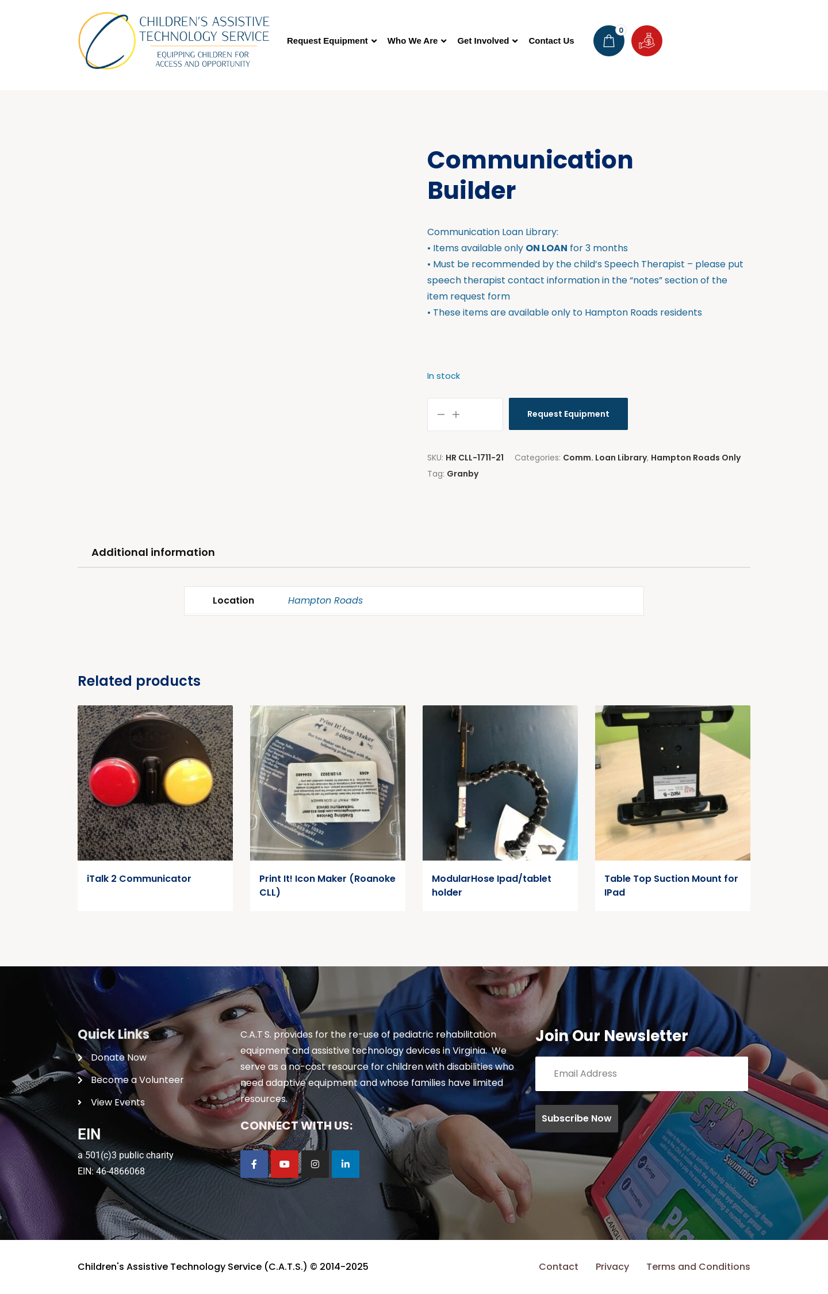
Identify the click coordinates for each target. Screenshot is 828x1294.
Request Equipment (568, 414)
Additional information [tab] (153, 552)
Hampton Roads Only (696, 457)
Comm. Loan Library (605, 457)
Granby (462, 473)
